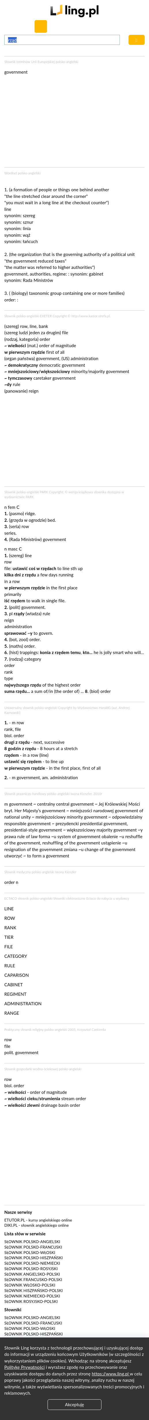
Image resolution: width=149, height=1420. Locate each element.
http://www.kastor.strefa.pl (90, 316)
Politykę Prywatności (24, 1367)
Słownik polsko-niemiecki (32, 1263)
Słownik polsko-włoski (29, 1252)
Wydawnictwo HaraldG (94, 708)
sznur (28, 222)
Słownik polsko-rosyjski (31, 1268)
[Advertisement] (74, 442)
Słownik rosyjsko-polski (31, 1301)
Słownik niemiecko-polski (32, 1296)
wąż (26, 235)
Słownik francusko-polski (33, 1279)
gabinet (96, 273)
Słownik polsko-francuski (33, 1247)
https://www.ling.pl (111, 1373)
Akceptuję (74, 1404)
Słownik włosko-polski (29, 1285)
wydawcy (122, 898)
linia (27, 228)
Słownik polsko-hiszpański (33, 1257)
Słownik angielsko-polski (32, 1274)
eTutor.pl (14, 1220)
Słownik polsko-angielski (32, 1241)
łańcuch (30, 241)
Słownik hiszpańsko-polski (33, 1290)
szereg (29, 215)
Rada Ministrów (38, 280)
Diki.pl (11, 1225)
